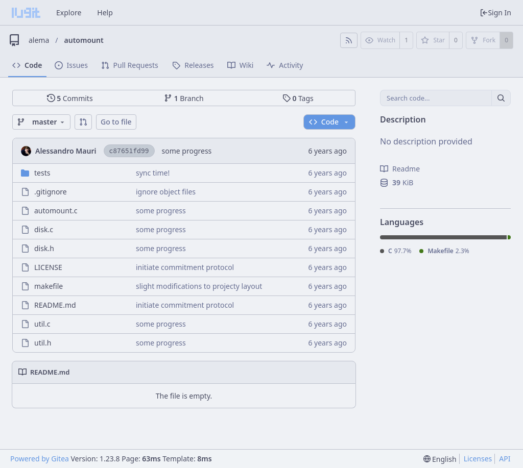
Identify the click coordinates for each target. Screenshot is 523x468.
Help (105, 12)
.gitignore (50, 191)
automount (84, 40)
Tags (298, 98)
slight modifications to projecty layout (199, 286)
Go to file (116, 122)
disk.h (44, 248)
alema (39, 40)
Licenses (478, 458)
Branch (184, 98)
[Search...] (501, 98)
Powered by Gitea (39, 458)
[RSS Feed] (349, 40)
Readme (400, 169)
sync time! (153, 173)
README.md (55, 305)
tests (42, 173)
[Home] (26, 13)
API (504, 458)
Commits (70, 98)
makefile (48, 286)
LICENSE (48, 267)
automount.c (55, 210)
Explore (68, 12)
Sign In (495, 12)
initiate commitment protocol (185, 267)
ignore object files (166, 191)
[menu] (440, 459)
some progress (187, 151)
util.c (42, 324)
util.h (42, 343)
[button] (83, 122)
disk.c (43, 229)
